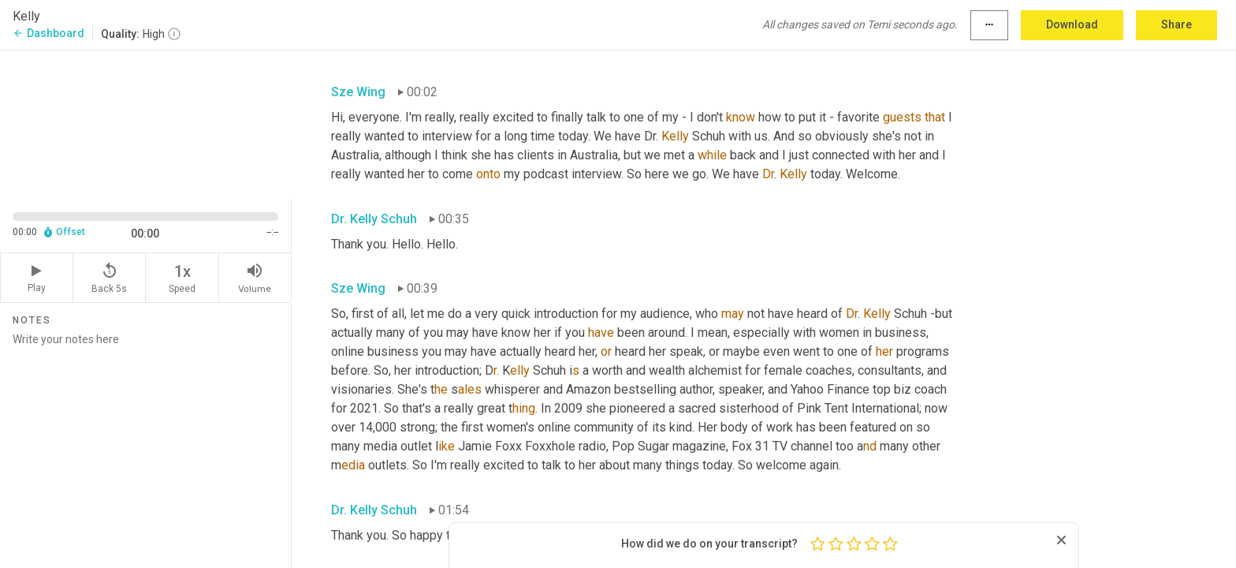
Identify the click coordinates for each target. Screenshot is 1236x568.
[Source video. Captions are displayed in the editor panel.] (146, 123)
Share (1176, 24)
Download (1072, 24)
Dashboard (48, 33)
